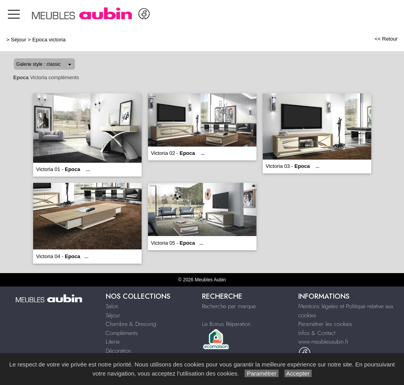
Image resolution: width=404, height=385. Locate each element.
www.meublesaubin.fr (323, 341)
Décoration (118, 350)
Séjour (18, 40)
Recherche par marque (229, 306)
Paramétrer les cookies (325, 324)
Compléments (122, 333)
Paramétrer (261, 373)
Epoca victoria (48, 40)
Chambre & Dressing (131, 324)
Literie (113, 341)
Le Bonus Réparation (226, 324)
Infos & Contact (316, 333)
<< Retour (386, 39)
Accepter (298, 373)
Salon (112, 306)
